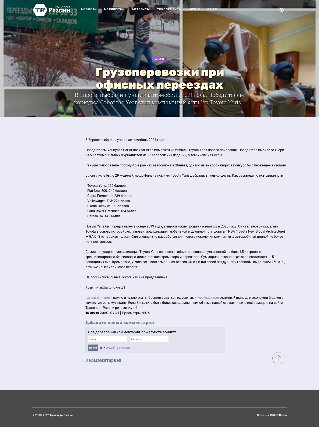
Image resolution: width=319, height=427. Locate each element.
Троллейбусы (169, 9)
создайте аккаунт (118, 347)
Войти (93, 347)
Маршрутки (114, 9)
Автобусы (141, 9)
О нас (212, 9)
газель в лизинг (97, 298)
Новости (89, 9)
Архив (194, 9)
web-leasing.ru (208, 298)
